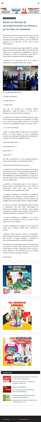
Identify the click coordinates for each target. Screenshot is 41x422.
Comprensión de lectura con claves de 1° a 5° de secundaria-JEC (25, 378)
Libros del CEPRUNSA (19, 387)
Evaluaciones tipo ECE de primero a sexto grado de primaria (24, 396)
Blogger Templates (33, 419)
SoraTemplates (14, 419)
